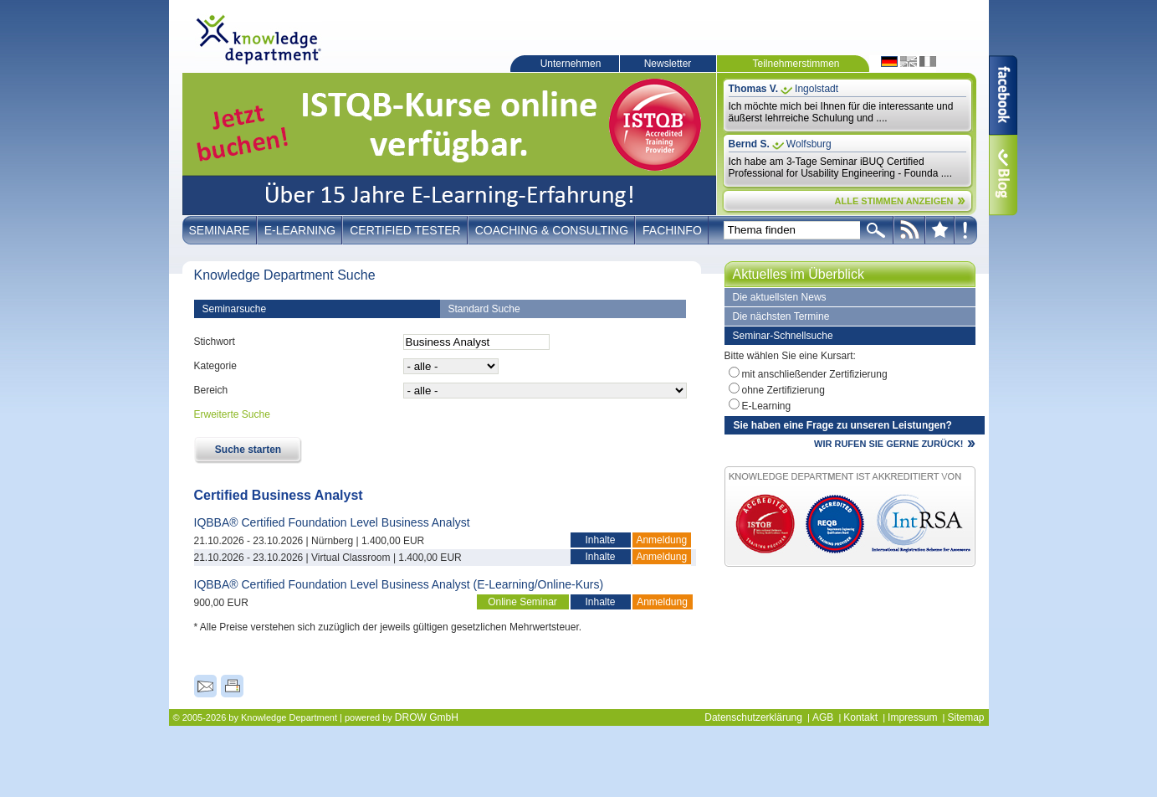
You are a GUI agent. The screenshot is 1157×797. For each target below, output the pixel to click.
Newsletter (668, 63)
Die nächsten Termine (781, 316)
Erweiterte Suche (232, 414)
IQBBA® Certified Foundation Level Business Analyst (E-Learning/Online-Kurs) (399, 584)
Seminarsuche (234, 309)
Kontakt (860, 717)
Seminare (219, 230)
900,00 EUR (221, 603)
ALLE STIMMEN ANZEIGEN (894, 201)
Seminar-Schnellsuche (783, 336)
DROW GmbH (426, 717)
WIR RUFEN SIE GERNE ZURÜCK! (888, 444)
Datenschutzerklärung (753, 717)
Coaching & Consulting (551, 230)
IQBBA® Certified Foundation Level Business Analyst (332, 522)
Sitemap (965, 717)
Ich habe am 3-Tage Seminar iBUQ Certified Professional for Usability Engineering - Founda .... (840, 167)
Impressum (912, 717)
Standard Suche (484, 309)
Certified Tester (405, 230)
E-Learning (300, 230)
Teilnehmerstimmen (795, 63)
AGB (822, 717)
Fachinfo (672, 230)
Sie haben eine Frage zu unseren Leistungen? (843, 425)
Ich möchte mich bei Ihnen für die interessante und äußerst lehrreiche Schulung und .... (841, 112)
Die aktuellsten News (780, 297)
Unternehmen (571, 63)
